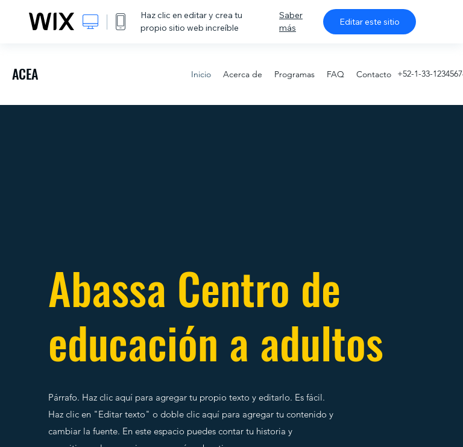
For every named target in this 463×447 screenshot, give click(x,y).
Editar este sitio (369, 21)
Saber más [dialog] (291, 21)
